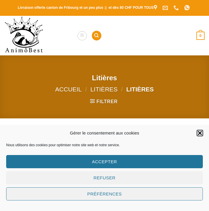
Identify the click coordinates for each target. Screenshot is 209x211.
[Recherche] (96, 35)
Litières (103, 89)
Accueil (68, 89)
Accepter (104, 161)
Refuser (105, 177)
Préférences (104, 193)
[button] (200, 133)
